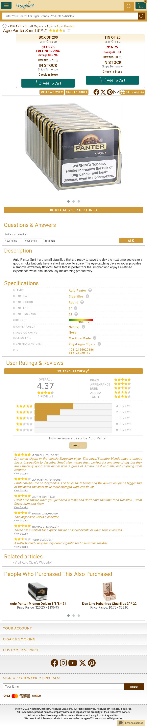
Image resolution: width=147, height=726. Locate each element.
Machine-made (83, 338)
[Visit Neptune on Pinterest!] (92, 663)
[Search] (70, 16)
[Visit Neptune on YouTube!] (73, 663)
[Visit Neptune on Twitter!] (83, 663)
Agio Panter (80, 290)
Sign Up (134, 687)
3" (73, 308)
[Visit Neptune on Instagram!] (64, 663)
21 (73, 314)
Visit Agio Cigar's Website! (33, 562)
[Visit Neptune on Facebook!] (55, 663)
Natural (77, 327)
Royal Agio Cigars (85, 344)
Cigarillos (79, 296)
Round (76, 302)
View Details (21, 473)
